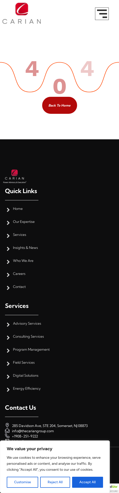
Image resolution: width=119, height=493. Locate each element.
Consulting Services (28, 336)
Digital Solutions (25, 375)
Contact (19, 287)
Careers (19, 274)
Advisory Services (27, 323)
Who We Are (23, 261)
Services (19, 235)
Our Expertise (24, 222)
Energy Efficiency (27, 388)
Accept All (87, 482)
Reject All (55, 482)
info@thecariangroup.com (33, 431)
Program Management (31, 349)
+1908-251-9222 (25, 436)
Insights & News (25, 248)
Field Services (24, 362)
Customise (22, 482)
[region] (55, 466)
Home (18, 209)
